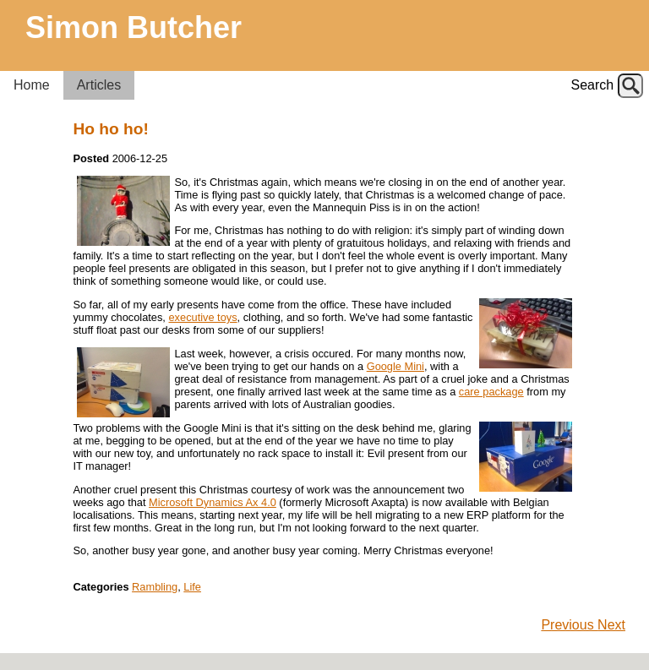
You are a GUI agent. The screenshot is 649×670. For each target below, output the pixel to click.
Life (192, 586)
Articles (99, 85)
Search (592, 85)
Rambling (154, 586)
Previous (569, 625)
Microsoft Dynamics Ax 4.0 (212, 502)
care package (491, 391)
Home (32, 85)
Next (611, 625)
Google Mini (395, 366)
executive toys (203, 317)
